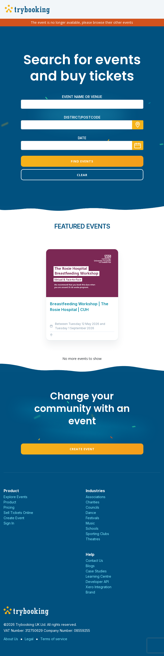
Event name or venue (82, 97)
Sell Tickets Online (18, 513)
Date (82, 138)
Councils (92, 507)
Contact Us (94, 560)
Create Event (82, 449)
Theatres (93, 539)
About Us (11, 639)
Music (90, 523)
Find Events (82, 161)
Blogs (90, 566)
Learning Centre (98, 576)
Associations (95, 497)
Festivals (92, 518)
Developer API (97, 582)
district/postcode (82, 117)
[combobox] (82, 124)
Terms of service (53, 639)
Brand (90, 592)
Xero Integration (98, 587)
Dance (91, 513)
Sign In (9, 523)
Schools (92, 528)
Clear (82, 175)
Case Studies (96, 571)
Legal (29, 639)
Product (10, 502)
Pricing (9, 507)
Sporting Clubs (97, 534)
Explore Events (15, 497)
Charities (92, 502)
